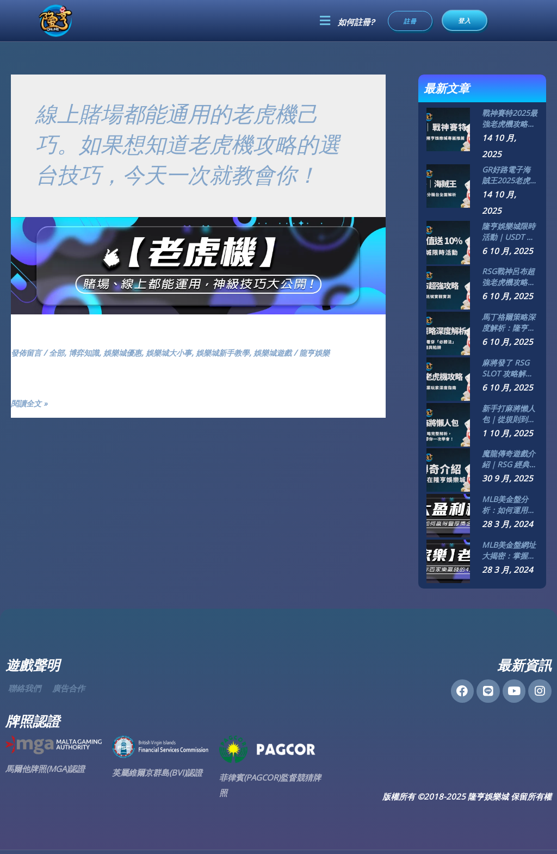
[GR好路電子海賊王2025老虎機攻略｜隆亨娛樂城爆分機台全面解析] (448, 185)
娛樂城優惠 (129, 352)
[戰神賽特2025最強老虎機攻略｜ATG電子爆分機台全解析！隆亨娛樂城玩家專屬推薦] (448, 128)
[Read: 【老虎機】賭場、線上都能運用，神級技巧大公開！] (198, 264)
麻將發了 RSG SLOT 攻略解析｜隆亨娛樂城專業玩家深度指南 (508, 368)
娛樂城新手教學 (235, 352)
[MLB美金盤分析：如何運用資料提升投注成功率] (448, 514)
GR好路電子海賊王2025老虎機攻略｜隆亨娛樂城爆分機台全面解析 (509, 175)
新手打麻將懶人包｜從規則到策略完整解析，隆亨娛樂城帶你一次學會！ (508, 414)
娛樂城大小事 (178, 352)
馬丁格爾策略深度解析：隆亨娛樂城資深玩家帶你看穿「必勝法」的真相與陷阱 (508, 322)
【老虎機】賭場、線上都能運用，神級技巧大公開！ (167, 335)
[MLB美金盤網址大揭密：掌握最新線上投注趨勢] (448, 560)
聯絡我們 (24, 688)
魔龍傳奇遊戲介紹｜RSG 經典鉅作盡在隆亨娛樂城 (509, 459)
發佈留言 (27, 352)
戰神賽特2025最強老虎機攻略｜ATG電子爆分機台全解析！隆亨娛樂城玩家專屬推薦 (509, 118)
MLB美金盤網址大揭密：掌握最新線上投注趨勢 (509, 550)
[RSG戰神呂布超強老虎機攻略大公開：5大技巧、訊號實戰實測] (448, 286)
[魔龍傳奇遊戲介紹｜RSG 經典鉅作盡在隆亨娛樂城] (448, 468)
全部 (59, 352)
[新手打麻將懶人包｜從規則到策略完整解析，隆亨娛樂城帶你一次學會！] (448, 423)
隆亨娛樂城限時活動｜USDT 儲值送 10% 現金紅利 (508, 232)
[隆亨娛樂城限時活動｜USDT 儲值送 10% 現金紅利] (448, 241)
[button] (324, 20)
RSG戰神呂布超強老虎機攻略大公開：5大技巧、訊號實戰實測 (508, 277)
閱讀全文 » (30, 403)
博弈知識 (88, 352)
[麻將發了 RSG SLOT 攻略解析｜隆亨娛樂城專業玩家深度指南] (448, 378)
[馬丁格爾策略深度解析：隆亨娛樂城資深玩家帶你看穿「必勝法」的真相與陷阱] (448, 332)
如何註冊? (356, 22)
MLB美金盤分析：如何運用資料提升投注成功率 (508, 505)
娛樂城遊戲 (289, 352)
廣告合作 (68, 688)
